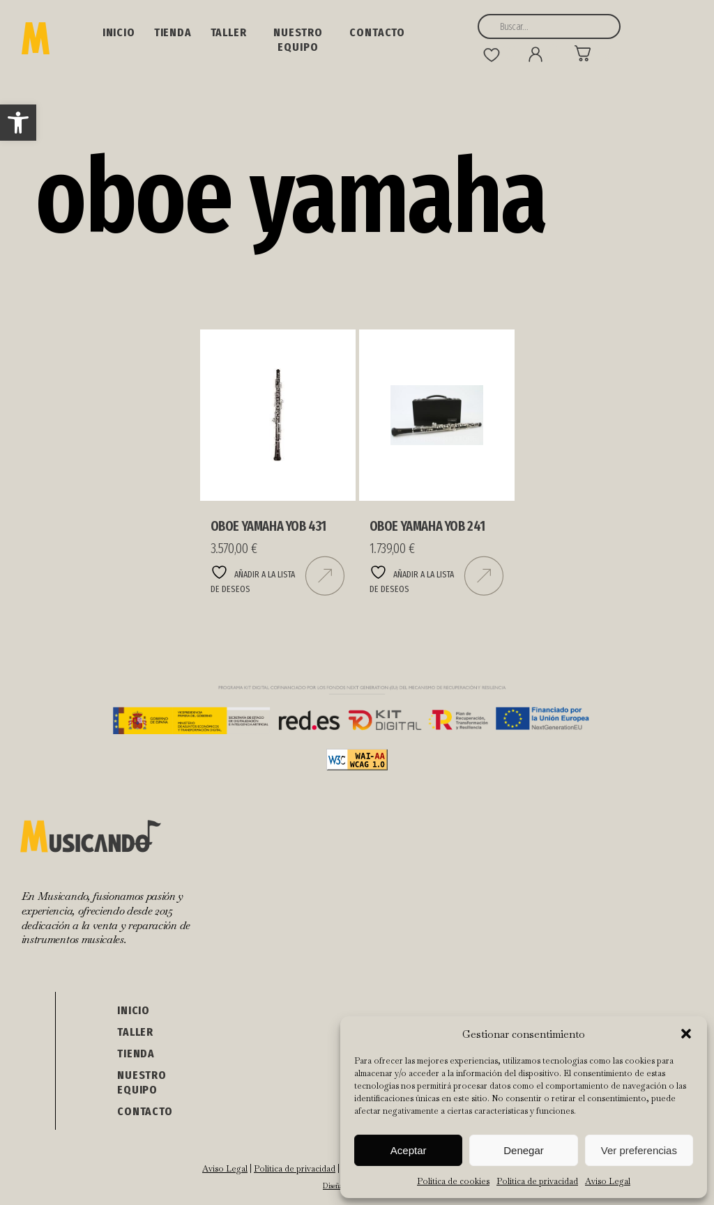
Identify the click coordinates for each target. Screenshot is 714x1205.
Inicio (118, 32)
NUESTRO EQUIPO (298, 39)
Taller (229, 32)
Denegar (523, 1150)
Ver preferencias (639, 1150)
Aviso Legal (607, 1181)
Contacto (377, 32)
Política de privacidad (537, 1181)
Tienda (173, 32)
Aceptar (408, 1150)
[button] (18, 122)
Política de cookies (453, 1181)
